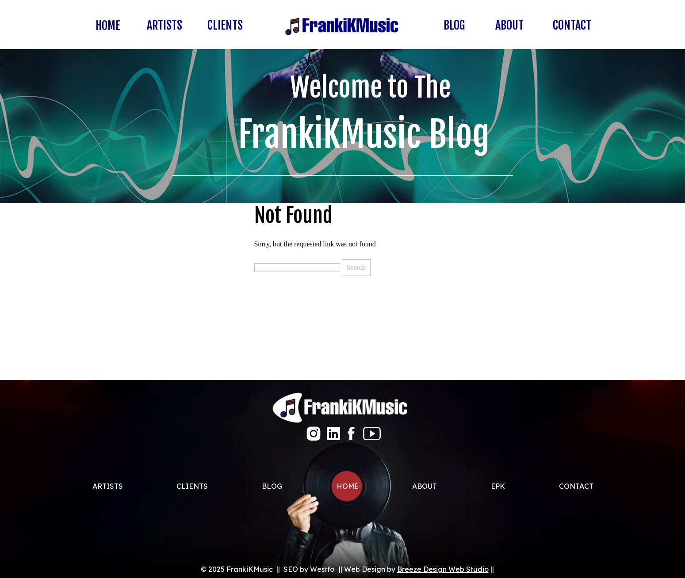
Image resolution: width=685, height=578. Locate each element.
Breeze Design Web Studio (443, 569)
